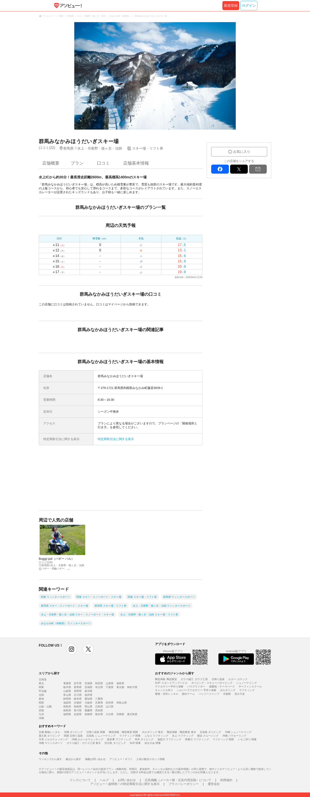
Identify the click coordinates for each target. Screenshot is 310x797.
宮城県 (88, 683)
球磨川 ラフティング (197, 739)
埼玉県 (99, 687)
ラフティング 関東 (130, 735)
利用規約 (226, 780)
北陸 (41, 694)
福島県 (120, 683)
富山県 (67, 694)
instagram (71, 649)
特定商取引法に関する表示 (116, 439)
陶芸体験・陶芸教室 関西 (123, 732)
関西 (41, 702)
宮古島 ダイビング (115, 743)
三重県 (99, 698)
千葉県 (109, 687)
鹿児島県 (132, 714)
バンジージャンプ (209, 693)
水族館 (227, 693)
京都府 (78, 702)
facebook (220, 169)
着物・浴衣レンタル (166, 693)
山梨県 (67, 691)
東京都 (120, 687)
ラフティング (247, 690)
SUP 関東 (135, 743)
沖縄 (41, 718)
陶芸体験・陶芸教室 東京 (181, 732)
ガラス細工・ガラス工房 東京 (84, 743)
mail (258, 169)
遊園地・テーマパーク (222, 686)
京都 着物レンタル (49, 732)
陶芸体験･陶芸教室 (166, 679)
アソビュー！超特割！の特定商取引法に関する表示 (125, 784)
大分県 (109, 714)
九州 (41, 714)
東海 (41, 698)
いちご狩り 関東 (247, 739)
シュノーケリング (246, 682)
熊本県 (99, 714)
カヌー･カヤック (238, 679)
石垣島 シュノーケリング (100, 735)
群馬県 (78, 687)
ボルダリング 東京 (152, 732)
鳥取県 (67, 706)
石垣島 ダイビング (210, 732)
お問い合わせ (127, 780)
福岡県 (67, 714)
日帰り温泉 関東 (95, 732)
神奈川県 (132, 687)
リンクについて (80, 780)
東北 (41, 683)
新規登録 (231, 5)
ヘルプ (104, 780)
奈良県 (109, 702)
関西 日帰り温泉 (73, 735)
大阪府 (88, 702)
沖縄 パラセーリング (234, 735)
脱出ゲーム (188, 693)
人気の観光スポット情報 (150, 759)
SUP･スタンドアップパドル (171, 682)
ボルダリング (228, 690)
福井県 (88, 694)
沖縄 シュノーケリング (238, 732)
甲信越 (42, 691)
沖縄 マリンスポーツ (51, 743)
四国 (41, 710)
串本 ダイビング (144, 739)
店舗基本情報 (136, 163)
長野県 (78, 691)
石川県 (78, 694)
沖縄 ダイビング (73, 732)
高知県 (99, 710)
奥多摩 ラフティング (119, 739)
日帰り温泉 (218, 679)
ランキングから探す (50, 759)
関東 (41, 687)
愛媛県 (88, 710)
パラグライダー (196, 686)
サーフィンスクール (250, 686)
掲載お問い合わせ (95, 759)
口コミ (103, 163)
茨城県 (88, 687)
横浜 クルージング (208, 735)
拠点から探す (73, 759)
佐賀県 (78, 714)
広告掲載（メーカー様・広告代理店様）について (178, 780)
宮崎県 (120, 714)
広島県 (99, 706)
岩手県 (78, 683)
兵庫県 (99, 702)
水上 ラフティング (182, 735)
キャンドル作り (164, 690)
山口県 (109, 706)
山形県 (109, 683)
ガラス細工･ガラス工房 (194, 679)
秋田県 (99, 683)
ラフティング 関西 (223, 739)
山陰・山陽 (45, 706)
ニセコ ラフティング (156, 735)
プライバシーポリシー (184, 784)
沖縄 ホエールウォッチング (87, 739)
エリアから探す (49, 673)
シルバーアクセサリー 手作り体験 (196, 690)
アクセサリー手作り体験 (169, 686)
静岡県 (67, 698)
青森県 (67, 683)
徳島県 (67, 710)
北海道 (42, 679)
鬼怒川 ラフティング (169, 739)
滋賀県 (67, 702)
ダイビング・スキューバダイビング (211, 682)
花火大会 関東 (152, 743)
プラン (77, 163)
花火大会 (239, 693)
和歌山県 (121, 702)
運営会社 (214, 784)
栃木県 (67, 687)
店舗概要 (50, 163)
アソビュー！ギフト (121, 759)
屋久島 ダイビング (49, 735)
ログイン (249, 5)
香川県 (78, 710)
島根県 (78, 706)
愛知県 (88, 698)
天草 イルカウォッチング (53, 739)
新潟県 (88, 691)
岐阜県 (78, 698)
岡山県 (88, 706)
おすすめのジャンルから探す (174, 673)
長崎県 (88, 714)
